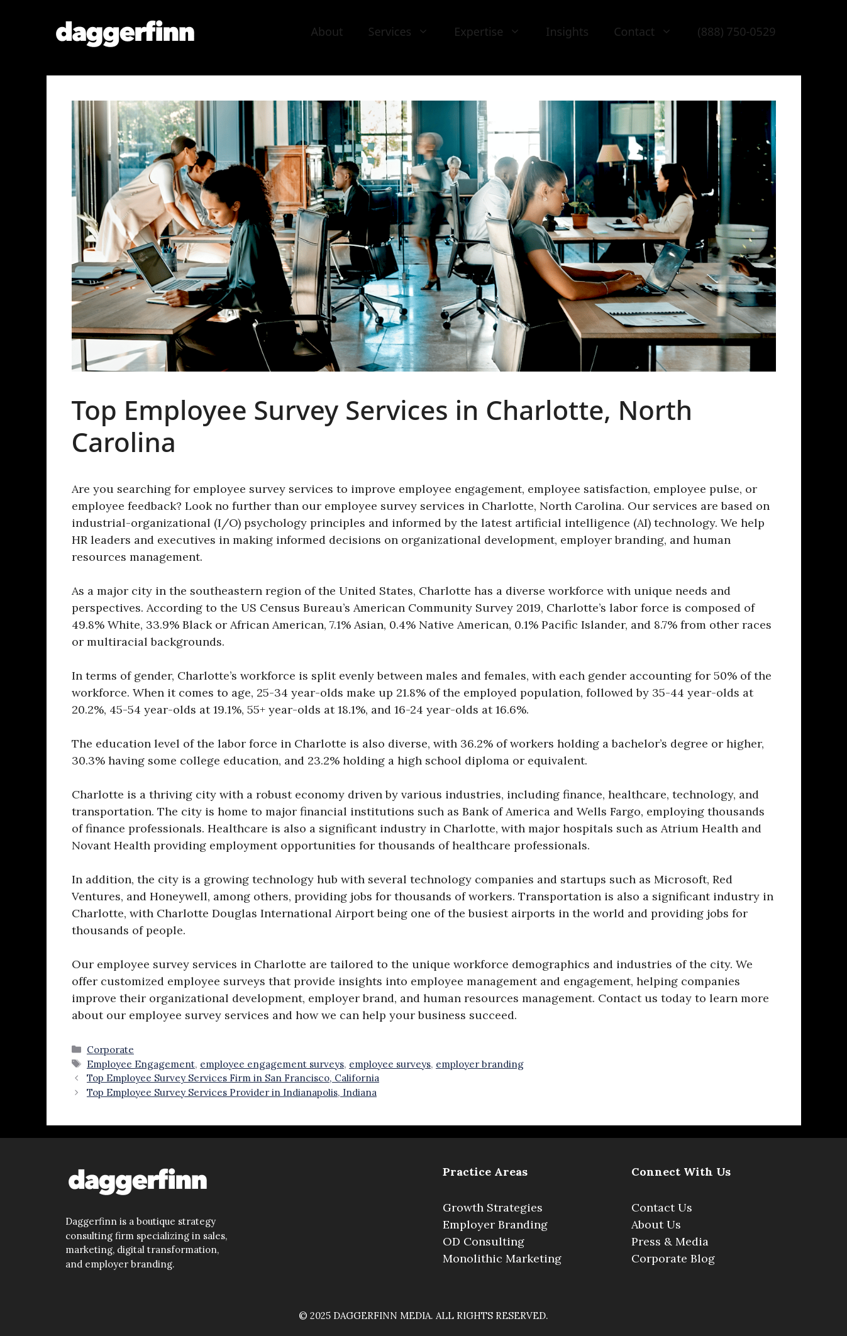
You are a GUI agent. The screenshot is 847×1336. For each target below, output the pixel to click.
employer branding (480, 1064)
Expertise (493, 31)
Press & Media (670, 1241)
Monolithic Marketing (502, 1258)
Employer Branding (495, 1224)
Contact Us (661, 1207)
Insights (567, 31)
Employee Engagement (141, 1064)
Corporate (110, 1050)
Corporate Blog (673, 1258)
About (327, 31)
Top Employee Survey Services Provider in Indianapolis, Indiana (232, 1092)
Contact (649, 31)
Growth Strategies (493, 1207)
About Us (656, 1224)
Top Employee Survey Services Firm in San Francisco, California (233, 1078)
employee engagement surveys (272, 1064)
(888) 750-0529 (736, 31)
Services (405, 31)
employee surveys (390, 1064)
